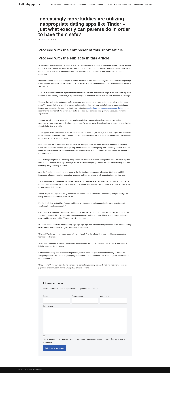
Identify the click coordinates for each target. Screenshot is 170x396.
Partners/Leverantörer (121, 5)
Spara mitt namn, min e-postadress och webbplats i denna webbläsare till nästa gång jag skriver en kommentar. (84, 364)
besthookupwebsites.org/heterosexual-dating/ (57, 118)
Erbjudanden (52, 5)
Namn (46, 316)
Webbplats (104, 316)
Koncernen (78, 5)
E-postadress (78, 316)
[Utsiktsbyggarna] (29, 4)
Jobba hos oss (66, 5)
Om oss (107, 5)
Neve (20, 393)
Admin (43, 40)
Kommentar (48, 326)
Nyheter (98, 5)
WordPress (37, 393)
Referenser (137, 5)
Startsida (148, 5)
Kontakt (89, 5)
